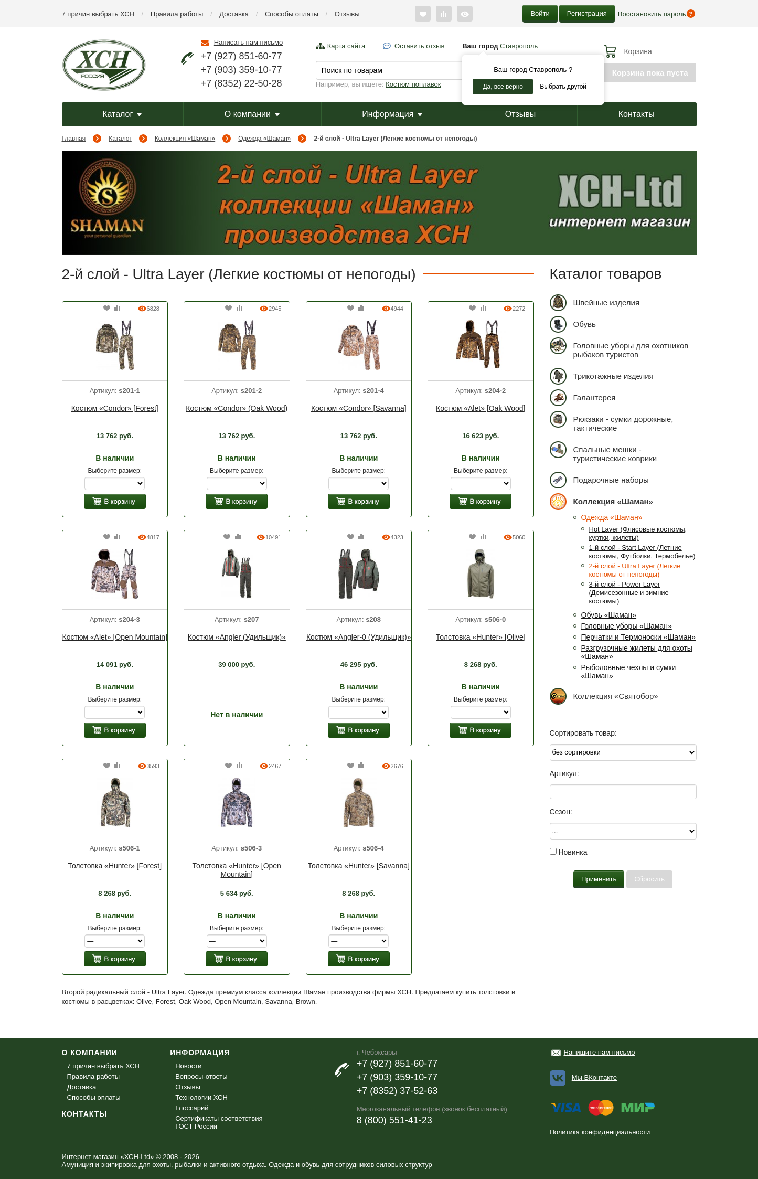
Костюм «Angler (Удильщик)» (237, 637)
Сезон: (561, 812)
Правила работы (177, 14)
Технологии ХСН (201, 1097)
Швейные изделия (595, 302)
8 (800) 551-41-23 (394, 1120)
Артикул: (564, 773)
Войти (539, 13)
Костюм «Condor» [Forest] (114, 408)
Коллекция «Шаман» (185, 138)
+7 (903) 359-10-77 (241, 70)
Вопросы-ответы (201, 1076)
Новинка (569, 852)
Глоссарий (191, 1108)
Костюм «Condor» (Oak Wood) (236, 408)
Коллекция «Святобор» (604, 696)
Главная (74, 138)
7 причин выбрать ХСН (98, 14)
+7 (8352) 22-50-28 (241, 83)
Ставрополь (519, 46)
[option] (115, 346)
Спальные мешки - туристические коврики (603, 452)
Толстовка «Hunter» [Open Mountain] (237, 870)
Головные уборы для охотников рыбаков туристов (619, 348)
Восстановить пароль (652, 14)
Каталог (122, 114)
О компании (252, 114)
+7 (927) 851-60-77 (241, 56)
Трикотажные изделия (602, 376)
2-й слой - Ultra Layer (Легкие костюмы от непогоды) (635, 570)
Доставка (234, 14)
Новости (188, 1066)
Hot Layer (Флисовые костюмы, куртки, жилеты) (638, 533)
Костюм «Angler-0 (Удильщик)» (358, 637)
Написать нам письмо (248, 42)
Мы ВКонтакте (594, 1077)
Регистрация (587, 13)
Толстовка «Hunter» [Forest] (115, 866)
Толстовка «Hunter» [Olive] (481, 637)
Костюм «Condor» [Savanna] (359, 408)
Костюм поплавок (413, 84)
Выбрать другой (563, 86)
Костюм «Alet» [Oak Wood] (480, 408)
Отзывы (347, 14)
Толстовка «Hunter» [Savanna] (359, 866)
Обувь (573, 324)
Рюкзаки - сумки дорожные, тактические (612, 421)
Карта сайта (346, 46)
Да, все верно (503, 86)
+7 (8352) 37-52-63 (397, 1091)
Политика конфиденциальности (600, 1132)
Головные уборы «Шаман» (626, 626)
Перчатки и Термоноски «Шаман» (638, 637)
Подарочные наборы (599, 480)
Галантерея (583, 397)
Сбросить (649, 879)
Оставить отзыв (419, 46)
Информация (392, 114)
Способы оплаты (291, 14)
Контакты (636, 114)
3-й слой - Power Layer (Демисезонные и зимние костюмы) (629, 592)
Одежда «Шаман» (264, 138)
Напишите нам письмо (599, 1052)
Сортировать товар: (583, 733)
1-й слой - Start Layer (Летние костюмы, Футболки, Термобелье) (642, 552)
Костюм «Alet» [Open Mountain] (114, 637)
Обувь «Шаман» (609, 615)
